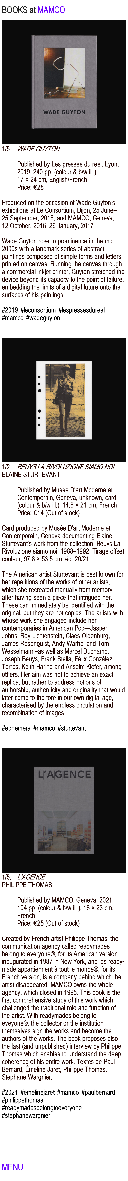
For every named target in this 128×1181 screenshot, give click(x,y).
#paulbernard (98, 1092)
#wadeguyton (43, 318)
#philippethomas (22, 1100)
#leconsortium (38, 310)
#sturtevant (72, 728)
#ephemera (16, 728)
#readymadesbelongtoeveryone (42, 1108)
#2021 (10, 1092)
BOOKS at (19, 9)
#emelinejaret (38, 1092)
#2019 (10, 310)
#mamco (13, 318)
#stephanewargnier (26, 1115)
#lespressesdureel (82, 310)
